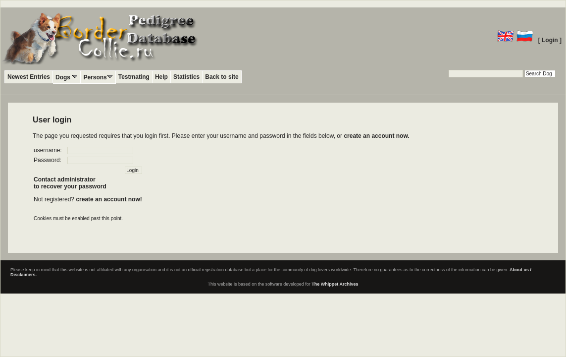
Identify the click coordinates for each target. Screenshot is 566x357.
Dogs (66, 77)
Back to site (221, 76)
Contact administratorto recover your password (70, 183)
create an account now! (109, 199)
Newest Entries (28, 76)
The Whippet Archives (334, 284)
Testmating (134, 76)
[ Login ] (550, 40)
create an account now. (376, 135)
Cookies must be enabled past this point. (78, 218)
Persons (97, 77)
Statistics (186, 76)
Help (161, 76)
